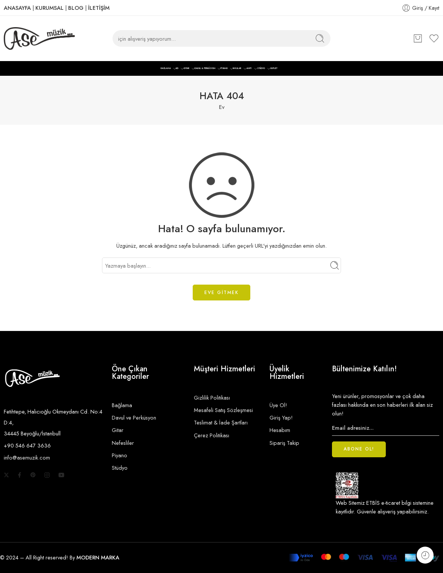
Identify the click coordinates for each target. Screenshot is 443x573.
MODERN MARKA (97, 557)
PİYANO (224, 68)
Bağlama (122, 405)
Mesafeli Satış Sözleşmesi (223, 410)
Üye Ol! (278, 405)
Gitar (117, 430)
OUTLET (273, 68)
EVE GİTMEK (221, 292)
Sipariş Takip (284, 443)
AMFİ (249, 68)
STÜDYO (261, 68)
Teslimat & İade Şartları (221, 422)
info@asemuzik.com (27, 457)
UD (177, 68)
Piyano (119, 455)
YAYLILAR (237, 68)
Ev (221, 107)
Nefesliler (123, 443)
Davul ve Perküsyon (134, 417)
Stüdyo (120, 468)
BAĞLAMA (166, 68)
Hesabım (279, 430)
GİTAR (186, 68)
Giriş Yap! (281, 417)
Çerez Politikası (211, 435)
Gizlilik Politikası (212, 397)
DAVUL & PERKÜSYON (205, 68)
